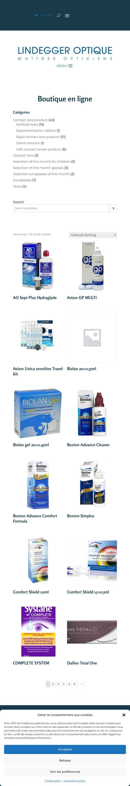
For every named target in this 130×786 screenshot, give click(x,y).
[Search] (113, 208)
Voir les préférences (65, 772)
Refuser (65, 760)
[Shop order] (93, 235)
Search (18, 202)
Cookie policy (53, 780)
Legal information (74, 780)
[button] (124, 715)
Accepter (65, 749)
